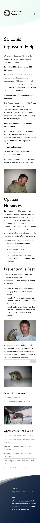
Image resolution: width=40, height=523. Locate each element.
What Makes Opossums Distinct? (17, 401)
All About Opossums (12, 397)
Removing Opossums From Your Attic (18, 435)
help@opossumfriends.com (22, 492)
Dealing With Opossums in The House (19, 468)
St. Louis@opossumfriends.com (16, 358)
